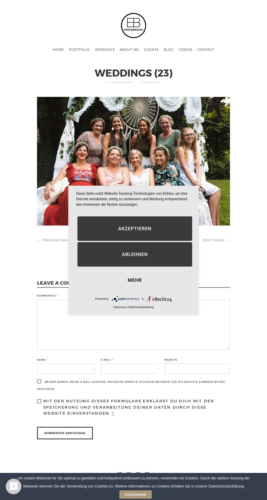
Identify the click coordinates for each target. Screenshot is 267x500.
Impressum (119, 307)
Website (170, 359)
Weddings (105, 49)
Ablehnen (135, 254)
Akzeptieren (134, 228)
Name (42, 359)
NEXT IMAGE (216, 240)
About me (129, 49)
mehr (135, 280)
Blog (169, 49)
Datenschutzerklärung (141, 307)
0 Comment (149, 82)
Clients (151, 49)
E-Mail (107, 359)
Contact (205, 49)
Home (58, 49)
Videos (185, 49)
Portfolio (79, 49)
